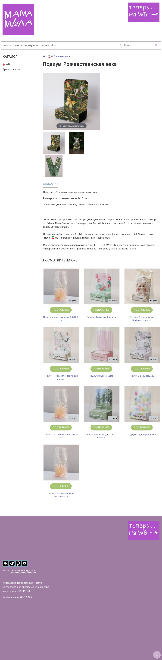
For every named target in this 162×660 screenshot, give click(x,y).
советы (18, 45)
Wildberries (104, 223)
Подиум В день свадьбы (142, 376)
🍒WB (6, 64)
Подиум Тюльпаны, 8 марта (101, 317)
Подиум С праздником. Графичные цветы (142, 319)
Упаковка (63, 56)
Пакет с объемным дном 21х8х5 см (61, 436)
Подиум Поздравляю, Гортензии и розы (61, 377)
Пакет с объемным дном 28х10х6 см (60, 319)
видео (45, 45)
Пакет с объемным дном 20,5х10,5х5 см (61, 495)
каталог (7, 45)
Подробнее (61, 310)
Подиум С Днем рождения (142, 434)
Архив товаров (11, 69)
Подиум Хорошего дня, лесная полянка (101, 436)
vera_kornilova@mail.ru (23, 570)
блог (53, 45)
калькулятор (32, 45)
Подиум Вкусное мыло (101, 376)
